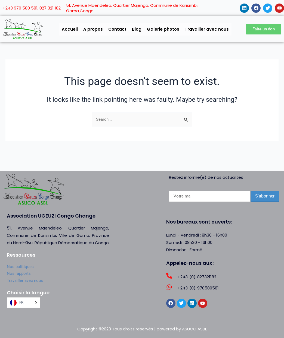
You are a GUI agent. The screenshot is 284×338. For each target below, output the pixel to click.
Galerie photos (163, 29)
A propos (93, 29)
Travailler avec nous (207, 29)
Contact (117, 29)
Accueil (70, 29)
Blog (136, 29)
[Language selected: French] (23, 302)
